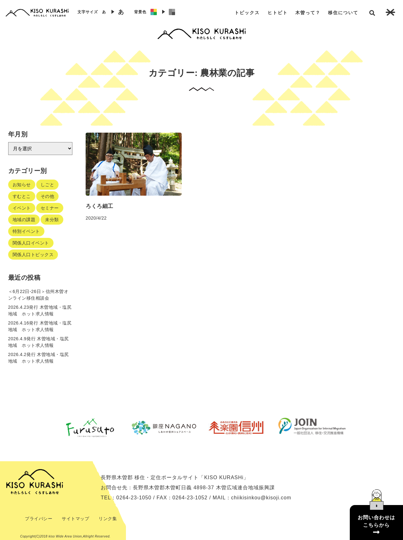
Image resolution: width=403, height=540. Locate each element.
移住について (343, 12)
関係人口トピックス (33, 254)
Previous (49, 427)
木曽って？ (308, 12)
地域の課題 (24, 219)
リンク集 (108, 518)
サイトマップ (75, 518)
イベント (22, 207)
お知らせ (22, 184)
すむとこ (22, 196)
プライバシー (38, 518)
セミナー (50, 207)
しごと (47, 184)
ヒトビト (278, 12)
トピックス (247, 12)
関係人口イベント (31, 242)
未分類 (52, 219)
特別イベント (26, 231)
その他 (47, 196)
